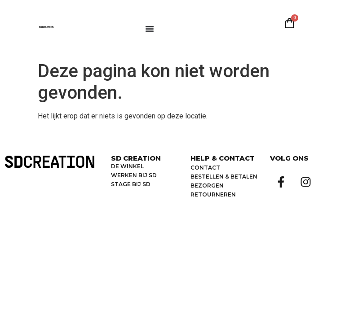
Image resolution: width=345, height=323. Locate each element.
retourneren (213, 194)
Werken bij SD (134, 175)
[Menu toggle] (149, 28)
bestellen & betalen (223, 176)
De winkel (127, 166)
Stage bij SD (130, 184)
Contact (205, 167)
